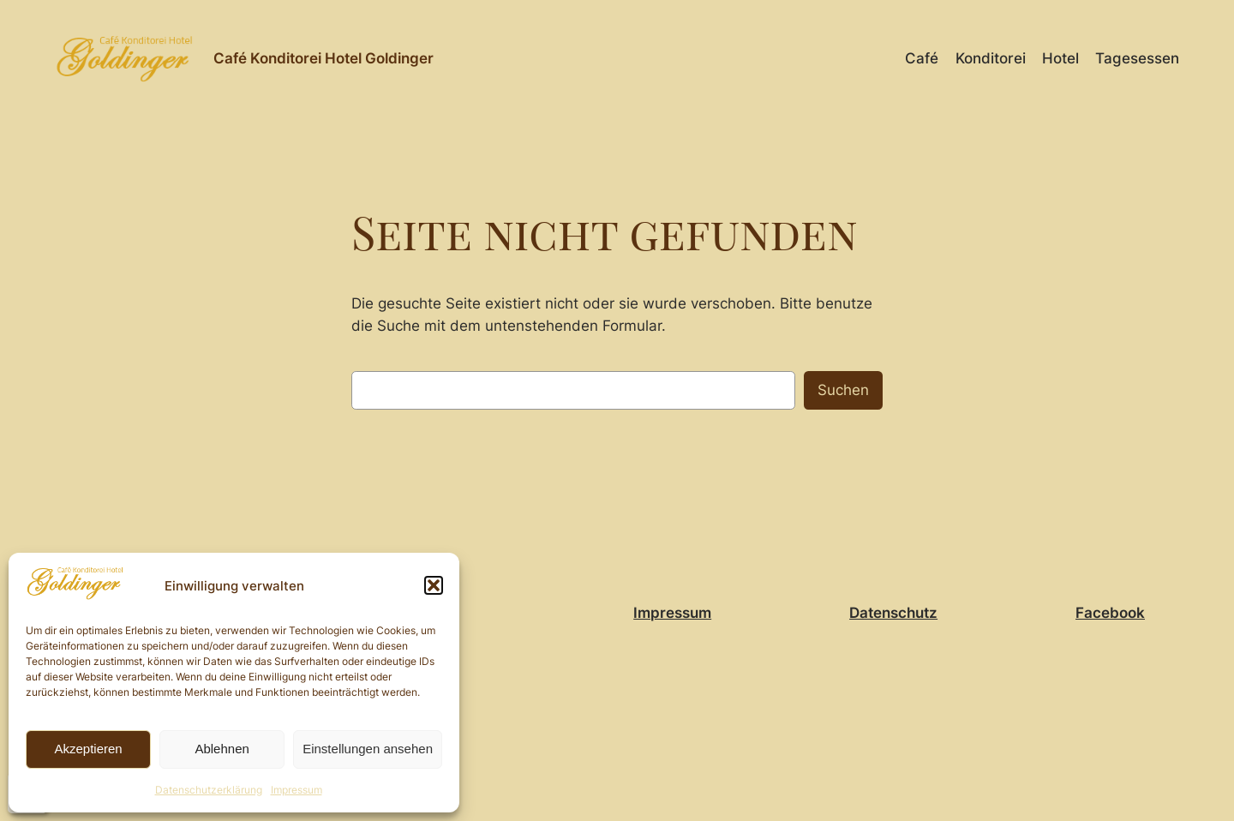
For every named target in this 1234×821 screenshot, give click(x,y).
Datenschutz (893, 612)
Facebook (1110, 612)
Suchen (843, 390)
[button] (433, 585)
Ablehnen (222, 748)
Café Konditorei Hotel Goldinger (323, 58)
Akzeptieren (88, 748)
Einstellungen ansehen (368, 748)
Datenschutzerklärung (208, 789)
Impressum (296, 789)
